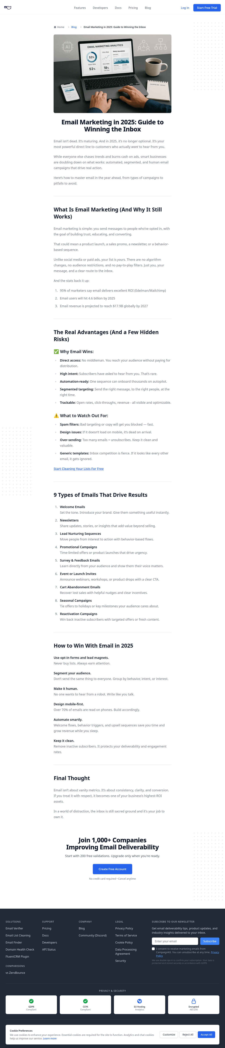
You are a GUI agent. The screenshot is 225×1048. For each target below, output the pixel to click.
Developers (100, 8)
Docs (118, 8)
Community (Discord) (93, 935)
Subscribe (209, 941)
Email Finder (14, 942)
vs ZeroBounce (15, 973)
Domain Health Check (20, 949)
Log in (185, 8)
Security (120, 961)
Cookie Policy (124, 942)
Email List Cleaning (18, 935)
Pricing (133, 8)
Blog (148, 8)
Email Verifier (14, 928)
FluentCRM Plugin (17, 956)
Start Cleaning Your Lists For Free (79, 469)
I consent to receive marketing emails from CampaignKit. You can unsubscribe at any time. (187, 952)
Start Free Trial (207, 8)
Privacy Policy (124, 928)
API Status (49, 949)
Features (80, 8)
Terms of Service (126, 935)
